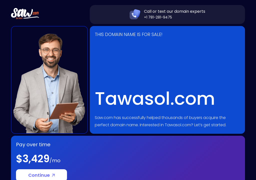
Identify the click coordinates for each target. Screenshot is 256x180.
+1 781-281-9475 (158, 17)
